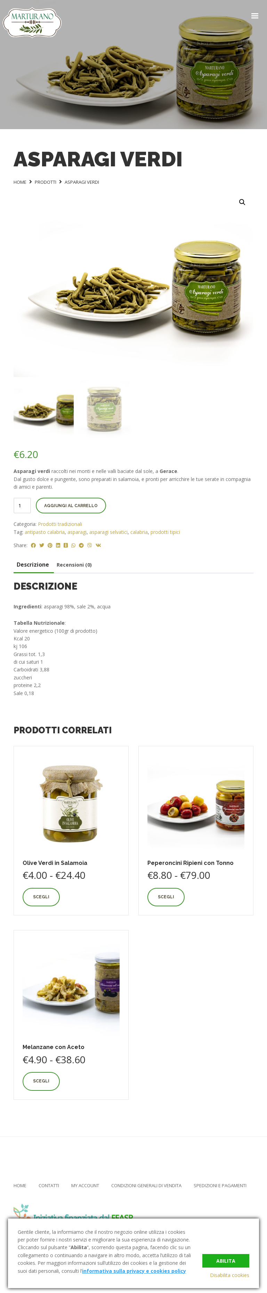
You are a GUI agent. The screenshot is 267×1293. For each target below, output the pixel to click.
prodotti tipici (165, 530)
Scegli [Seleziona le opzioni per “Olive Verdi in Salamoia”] (41, 895)
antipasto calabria (45, 530)
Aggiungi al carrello (71, 504)
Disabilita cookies (229, 1275)
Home (20, 1184)
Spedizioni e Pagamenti (220, 1184)
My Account (85, 1184)
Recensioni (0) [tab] (74, 563)
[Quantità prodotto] (22, 504)
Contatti (49, 1184)
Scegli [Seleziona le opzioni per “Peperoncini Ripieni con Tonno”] (166, 895)
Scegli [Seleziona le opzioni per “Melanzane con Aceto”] (41, 1079)
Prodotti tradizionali (60, 522)
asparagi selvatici (108, 530)
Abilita (225, 1260)
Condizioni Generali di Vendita (146, 1184)
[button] (242, 202)
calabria (139, 530)
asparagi (77, 530)
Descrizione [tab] (33, 563)
